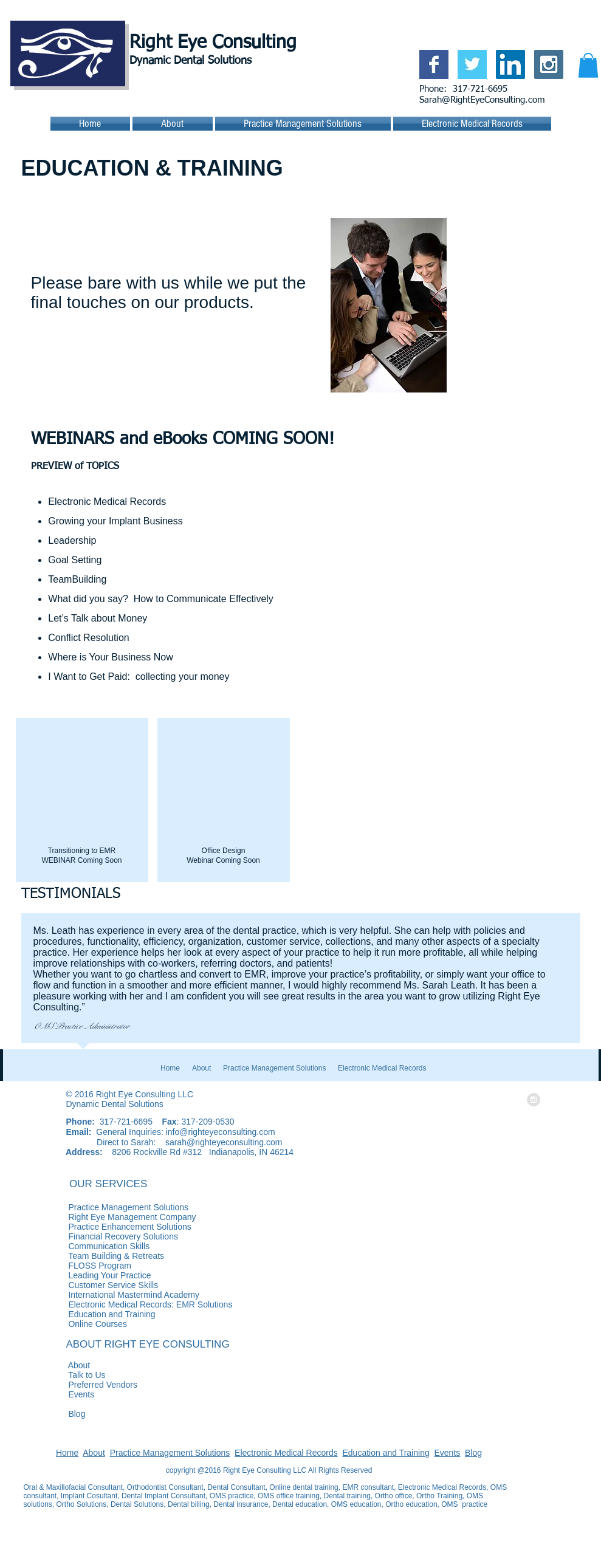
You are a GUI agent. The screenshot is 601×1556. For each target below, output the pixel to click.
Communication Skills (87, 1246)
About (57, 1365)
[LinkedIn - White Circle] (516, 1099)
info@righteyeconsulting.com (220, 1132)
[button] (588, 65)
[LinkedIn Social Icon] (510, 64)
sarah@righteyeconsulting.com (223, 1142)
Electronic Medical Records (286, 1453)
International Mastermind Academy (111, 1295)
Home (67, 1453)
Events (59, 1394)
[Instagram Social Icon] (548, 64)
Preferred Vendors (81, 1385)
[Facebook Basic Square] (433, 64)
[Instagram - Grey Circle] (533, 1099)
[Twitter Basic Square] (472, 64)
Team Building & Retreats (94, 1256)
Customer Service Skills (91, 1285)
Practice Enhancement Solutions (172, 1227)
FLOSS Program (77, 1265)
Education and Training (385, 1453)
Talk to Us (65, 1375)
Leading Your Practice (87, 1275)
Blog (55, 1414)
